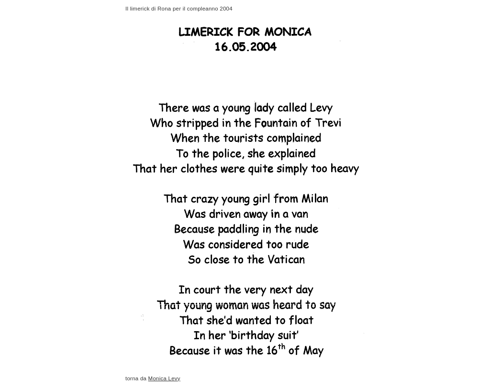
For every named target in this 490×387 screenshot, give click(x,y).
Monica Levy (164, 378)
